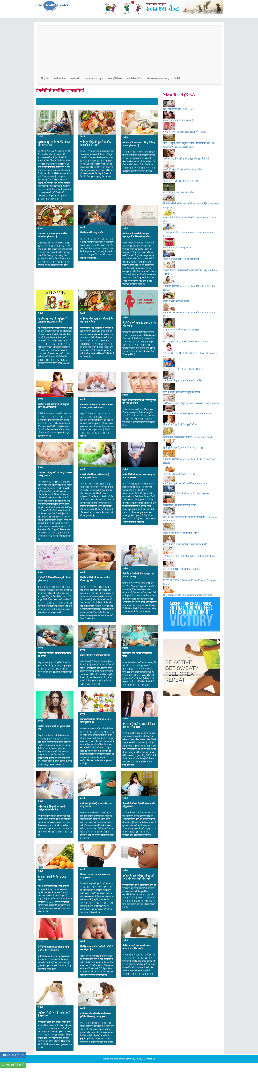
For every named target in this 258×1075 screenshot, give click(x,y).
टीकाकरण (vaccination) (158, 78)
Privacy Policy (134, 1059)
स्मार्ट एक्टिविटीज (115, 78)
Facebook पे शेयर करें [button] (13, 1055)
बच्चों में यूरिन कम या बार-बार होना (178, 192)
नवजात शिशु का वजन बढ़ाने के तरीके (179, 505)
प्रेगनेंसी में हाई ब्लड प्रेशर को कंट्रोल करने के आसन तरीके (53, 406)
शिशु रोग (45, 78)
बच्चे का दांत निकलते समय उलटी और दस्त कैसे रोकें (186, 158)
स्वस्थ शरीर (76, 78)
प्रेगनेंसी (177, 78)
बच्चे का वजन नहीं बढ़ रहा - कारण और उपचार (184, 369)
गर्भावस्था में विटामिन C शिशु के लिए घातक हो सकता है (138, 144)
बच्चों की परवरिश (134, 78)
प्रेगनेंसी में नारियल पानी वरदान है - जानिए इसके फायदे (95, 476)
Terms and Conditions (114, 1059)
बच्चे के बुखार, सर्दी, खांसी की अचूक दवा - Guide (185, 341)
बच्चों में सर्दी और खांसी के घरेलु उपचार (180, 181)
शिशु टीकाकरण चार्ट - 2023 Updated (180, 109)
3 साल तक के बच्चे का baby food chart (181, 329)
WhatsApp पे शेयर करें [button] (13, 1065)
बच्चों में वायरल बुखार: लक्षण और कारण (181, 259)
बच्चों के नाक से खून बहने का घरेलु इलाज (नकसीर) (185, 544)
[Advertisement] (129, 50)
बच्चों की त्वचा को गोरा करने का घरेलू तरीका (183, 169)
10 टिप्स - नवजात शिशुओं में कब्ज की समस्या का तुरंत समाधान (191, 403)
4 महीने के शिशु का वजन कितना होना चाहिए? (183, 380)
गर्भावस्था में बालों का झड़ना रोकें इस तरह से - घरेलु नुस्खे (138, 725)
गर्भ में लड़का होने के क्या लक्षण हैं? (178, 120)
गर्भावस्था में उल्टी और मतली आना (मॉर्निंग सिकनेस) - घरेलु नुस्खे (95, 1015)
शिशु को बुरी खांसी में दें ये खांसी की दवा (180, 424)
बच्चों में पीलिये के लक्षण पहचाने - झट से (181, 533)
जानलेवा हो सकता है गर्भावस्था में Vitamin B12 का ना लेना (52, 320)
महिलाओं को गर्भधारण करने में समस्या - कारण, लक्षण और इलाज (97, 406)
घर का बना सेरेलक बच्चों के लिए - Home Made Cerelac (188, 437)
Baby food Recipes (94, 78)
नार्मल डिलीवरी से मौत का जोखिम (95, 655)
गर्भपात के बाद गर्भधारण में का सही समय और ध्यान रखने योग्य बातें (138, 877)
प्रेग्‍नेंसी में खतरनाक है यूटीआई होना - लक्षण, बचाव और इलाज (54, 948)
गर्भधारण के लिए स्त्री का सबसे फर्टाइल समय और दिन (51, 808)
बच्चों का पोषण (59, 78)
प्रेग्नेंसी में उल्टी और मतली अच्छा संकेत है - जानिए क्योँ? (136, 947)
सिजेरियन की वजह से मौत (91, 232)
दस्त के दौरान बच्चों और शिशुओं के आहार (181, 392)
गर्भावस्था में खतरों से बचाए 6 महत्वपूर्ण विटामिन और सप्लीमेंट (136, 235)
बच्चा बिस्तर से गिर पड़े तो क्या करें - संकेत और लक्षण (187, 493)
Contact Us (149, 1059)
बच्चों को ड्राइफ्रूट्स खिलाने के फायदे (179, 474)
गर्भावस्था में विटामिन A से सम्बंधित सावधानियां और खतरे (95, 143)
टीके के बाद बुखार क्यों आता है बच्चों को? (181, 569)
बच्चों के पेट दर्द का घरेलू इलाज (177, 247)
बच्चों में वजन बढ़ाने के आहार (176, 301)
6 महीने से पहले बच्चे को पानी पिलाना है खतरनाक (185, 483)
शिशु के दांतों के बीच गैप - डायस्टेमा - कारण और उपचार (188, 595)
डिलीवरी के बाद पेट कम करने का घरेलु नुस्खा (183, 447)
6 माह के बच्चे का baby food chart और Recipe (184, 131)
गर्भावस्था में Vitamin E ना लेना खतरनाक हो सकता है (52, 235)
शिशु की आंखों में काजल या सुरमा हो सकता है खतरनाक (188, 413)
